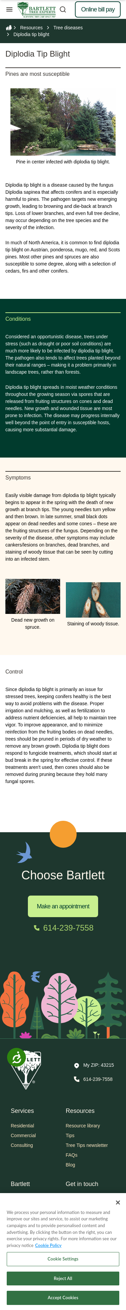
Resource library (83, 1125)
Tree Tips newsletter (87, 1145)
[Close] (118, 1206)
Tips (70, 1135)
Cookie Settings (63, 1263)
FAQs (72, 1155)
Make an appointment (63, 906)
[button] (94, 1066)
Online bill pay (98, 9)
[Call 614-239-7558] (63, 928)
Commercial (23, 1135)
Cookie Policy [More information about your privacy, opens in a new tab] (48, 1249)
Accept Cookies (63, 1302)
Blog (70, 1164)
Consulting (22, 1145)
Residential (22, 1125)
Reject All (63, 1282)
